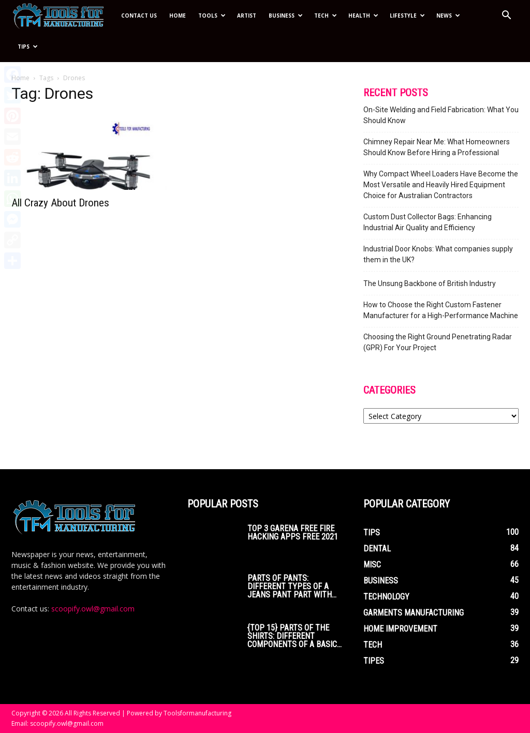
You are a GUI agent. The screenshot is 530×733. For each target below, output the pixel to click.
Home (177, 15)
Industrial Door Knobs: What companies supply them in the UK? (438, 254)
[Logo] (63, 15)
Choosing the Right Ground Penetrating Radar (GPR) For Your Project (437, 342)
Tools (212, 15)
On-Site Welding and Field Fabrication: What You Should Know (441, 115)
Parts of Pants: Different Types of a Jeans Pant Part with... (291, 586)
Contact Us (139, 15)
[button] (506, 16)
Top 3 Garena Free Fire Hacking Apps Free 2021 (292, 532)
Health (363, 15)
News (448, 15)
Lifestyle (407, 15)
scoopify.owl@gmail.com (93, 609)
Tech (325, 15)
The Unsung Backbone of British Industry (429, 283)
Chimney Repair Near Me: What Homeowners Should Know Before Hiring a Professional (436, 147)
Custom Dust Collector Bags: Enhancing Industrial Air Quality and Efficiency (427, 222)
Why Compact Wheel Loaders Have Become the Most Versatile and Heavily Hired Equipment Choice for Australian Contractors (440, 185)
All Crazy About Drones (60, 203)
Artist (246, 15)
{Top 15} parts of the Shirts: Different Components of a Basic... (294, 636)
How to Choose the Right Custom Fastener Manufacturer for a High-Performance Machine (440, 310)
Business (286, 15)
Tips (28, 46)
